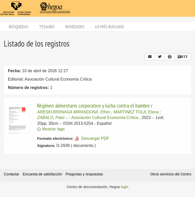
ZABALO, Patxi (50, 117)
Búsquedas (18, 26)
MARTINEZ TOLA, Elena (135, 112)
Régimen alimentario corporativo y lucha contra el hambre (93, 105)
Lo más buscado (109, 26)
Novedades (75, 26)
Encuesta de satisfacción (42, 174)
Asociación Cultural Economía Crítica (104, 117)
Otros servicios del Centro (170, 174)
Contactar (11, 174)
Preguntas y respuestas (84, 174)
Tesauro (47, 26)
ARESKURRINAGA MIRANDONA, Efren (73, 112)
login (124, 187)
